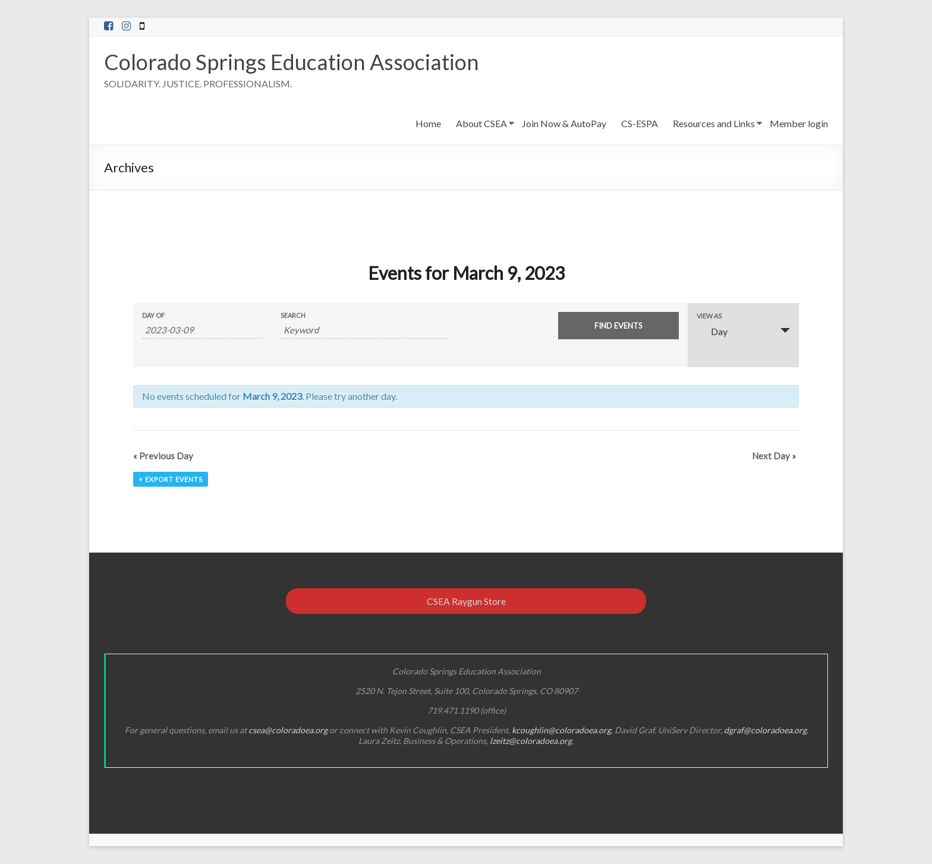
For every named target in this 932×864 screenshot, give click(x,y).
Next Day (774, 455)
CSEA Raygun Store (466, 601)
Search (293, 315)
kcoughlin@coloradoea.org (561, 730)
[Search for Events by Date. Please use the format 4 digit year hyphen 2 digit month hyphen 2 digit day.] (202, 330)
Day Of (153, 315)
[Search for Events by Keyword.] (364, 330)
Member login (799, 123)
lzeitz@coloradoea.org (531, 741)
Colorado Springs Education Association (291, 62)
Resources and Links (714, 123)
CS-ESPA (639, 123)
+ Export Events (170, 479)
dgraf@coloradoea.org (765, 730)
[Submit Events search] (618, 325)
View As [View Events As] (709, 316)
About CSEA (481, 123)
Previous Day (163, 455)
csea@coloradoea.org (288, 730)
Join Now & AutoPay (564, 123)
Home (428, 123)
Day (712, 331)
